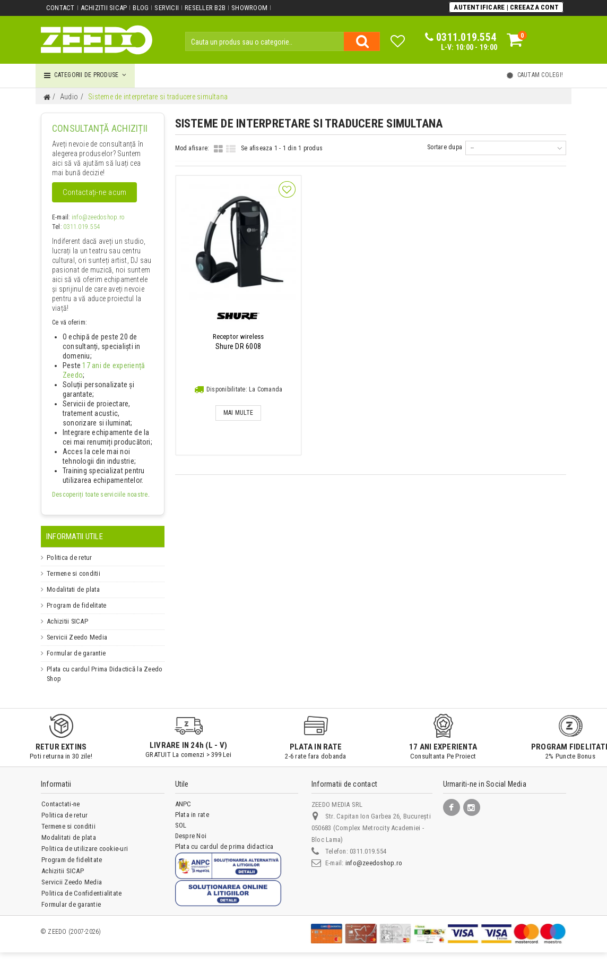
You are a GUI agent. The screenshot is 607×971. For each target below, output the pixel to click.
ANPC (183, 804)
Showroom (249, 8)
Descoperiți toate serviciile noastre (100, 494)
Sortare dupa (444, 147)
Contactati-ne (60, 804)
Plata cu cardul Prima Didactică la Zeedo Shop (103, 674)
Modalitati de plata (72, 589)
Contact (60, 8)
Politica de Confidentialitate (81, 893)
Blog (141, 8)
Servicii (166, 8)
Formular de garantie (76, 653)
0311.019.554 (81, 227)
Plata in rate (192, 815)
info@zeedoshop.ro (98, 217)
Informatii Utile (74, 536)
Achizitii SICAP (104, 8)
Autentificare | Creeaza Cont (506, 7)
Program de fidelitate (76, 605)
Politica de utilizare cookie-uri (84, 849)
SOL (181, 825)
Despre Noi (190, 836)
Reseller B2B (205, 8)
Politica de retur (68, 557)
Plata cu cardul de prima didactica (224, 846)
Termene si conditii (73, 573)
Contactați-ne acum (94, 192)
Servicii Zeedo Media (76, 637)
